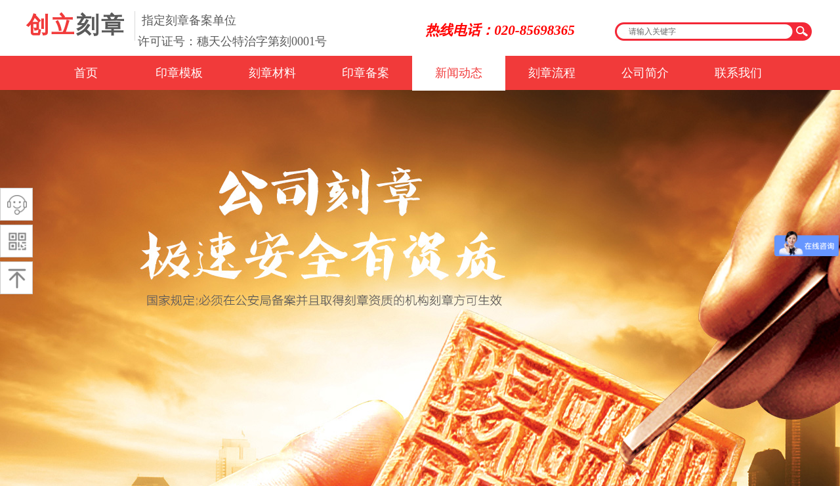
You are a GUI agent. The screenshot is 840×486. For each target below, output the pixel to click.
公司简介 (645, 72)
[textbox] (704, 31)
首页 (86, 72)
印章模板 (179, 72)
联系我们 (738, 72)
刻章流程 (552, 72)
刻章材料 (272, 72)
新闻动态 (458, 72)
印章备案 (365, 72)
